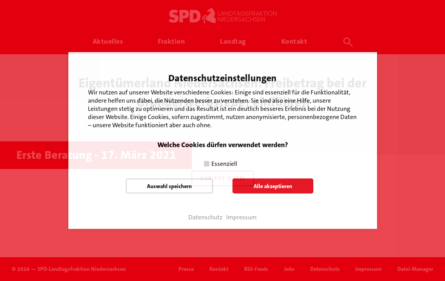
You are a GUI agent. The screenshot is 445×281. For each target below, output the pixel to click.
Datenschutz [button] (205, 217)
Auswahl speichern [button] (169, 186)
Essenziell (224, 164)
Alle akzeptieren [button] (273, 186)
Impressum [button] (241, 217)
